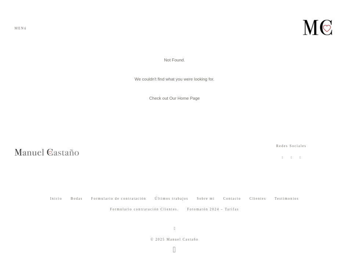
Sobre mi (206, 198)
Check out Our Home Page (174, 98)
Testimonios (287, 198)
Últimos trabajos (171, 198)
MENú (21, 28)
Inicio (56, 198)
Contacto (232, 198)
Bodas (77, 198)
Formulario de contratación (118, 198)
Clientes (258, 198)
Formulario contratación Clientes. (144, 209)
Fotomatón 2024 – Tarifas (213, 209)
